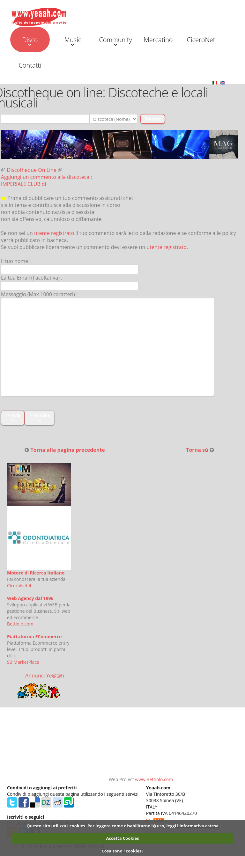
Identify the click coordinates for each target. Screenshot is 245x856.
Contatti (30, 65)
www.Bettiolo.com (154, 779)
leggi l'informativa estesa (193, 826)
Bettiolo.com (20, 624)
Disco (30, 40)
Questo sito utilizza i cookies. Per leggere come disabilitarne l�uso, (95, 826)
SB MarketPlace (23, 662)
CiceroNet (201, 39)
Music (72, 40)
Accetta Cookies (122, 838)
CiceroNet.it (19, 585)
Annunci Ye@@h (44, 675)
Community (115, 40)
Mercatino (158, 39)
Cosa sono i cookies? (122, 851)
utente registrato (54, 233)
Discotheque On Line (31, 169)
